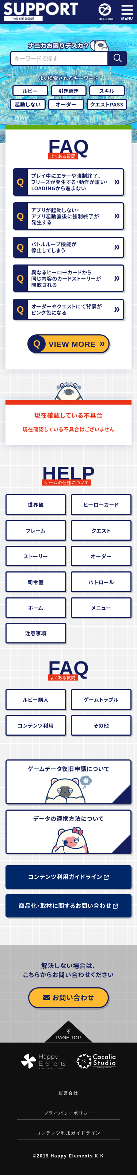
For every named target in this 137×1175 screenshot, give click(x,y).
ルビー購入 (36, 699)
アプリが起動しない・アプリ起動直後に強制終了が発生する (65, 216)
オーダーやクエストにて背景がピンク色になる (66, 309)
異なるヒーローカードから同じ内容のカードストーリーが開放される (66, 278)
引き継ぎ (68, 90)
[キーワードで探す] (59, 58)
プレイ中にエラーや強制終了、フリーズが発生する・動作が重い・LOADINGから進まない (69, 182)
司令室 (36, 582)
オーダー (66, 104)
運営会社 (68, 1093)
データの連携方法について (68, 818)
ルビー (30, 90)
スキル (107, 90)
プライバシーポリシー (69, 1113)
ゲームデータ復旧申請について (68, 768)
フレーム (36, 530)
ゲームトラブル (101, 699)
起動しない (28, 104)
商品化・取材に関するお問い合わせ (68, 905)
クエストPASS (106, 104)
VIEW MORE (72, 344)
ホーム (35, 607)
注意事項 (35, 633)
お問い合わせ (68, 997)
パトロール (101, 582)
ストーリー (35, 556)
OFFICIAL (106, 12)
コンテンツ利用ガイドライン (68, 876)
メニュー (101, 607)
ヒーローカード (101, 504)
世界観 (36, 504)
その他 (101, 725)
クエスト (101, 530)
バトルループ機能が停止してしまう (54, 247)
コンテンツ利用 (36, 725)
